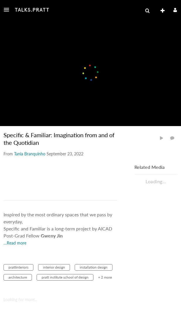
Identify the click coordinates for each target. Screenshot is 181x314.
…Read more (15, 242)
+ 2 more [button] (105, 277)
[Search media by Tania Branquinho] (29, 153)
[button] (8, 10)
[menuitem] (147, 11)
